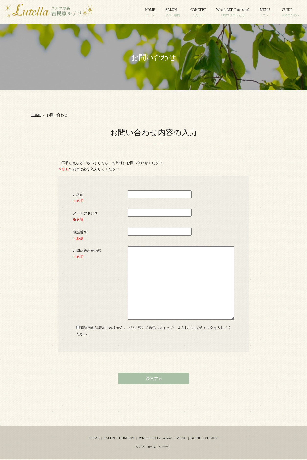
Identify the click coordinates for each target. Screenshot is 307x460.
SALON (172, 12)
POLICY (211, 438)
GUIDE (290, 12)
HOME (150, 12)
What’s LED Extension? (233, 12)
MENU (266, 12)
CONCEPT (198, 12)
